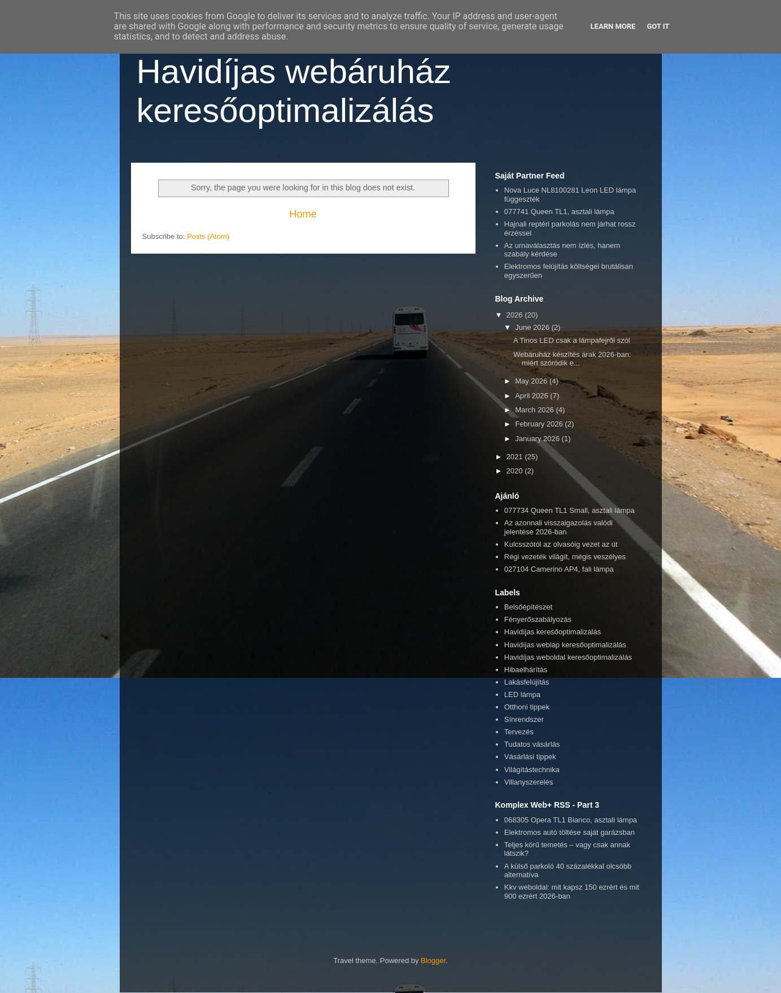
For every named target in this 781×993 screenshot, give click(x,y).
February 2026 (540, 424)
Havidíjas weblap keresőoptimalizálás (565, 645)
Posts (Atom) (208, 236)
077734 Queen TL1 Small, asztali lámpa (569, 510)
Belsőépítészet (528, 607)
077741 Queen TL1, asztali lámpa (559, 211)
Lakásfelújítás (526, 682)
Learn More (613, 26)
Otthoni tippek (526, 707)
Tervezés (519, 732)
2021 (516, 456)
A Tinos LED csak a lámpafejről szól (571, 340)
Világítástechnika (532, 769)
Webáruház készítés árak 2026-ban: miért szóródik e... (572, 359)
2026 (516, 315)
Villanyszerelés (528, 782)
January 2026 (538, 438)
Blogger (433, 960)
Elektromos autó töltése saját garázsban (569, 832)
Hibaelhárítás (526, 669)
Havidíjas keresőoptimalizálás (552, 632)
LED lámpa (522, 694)
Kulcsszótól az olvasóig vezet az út (561, 544)
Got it (658, 26)
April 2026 (532, 395)
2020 (516, 471)
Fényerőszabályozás (537, 619)
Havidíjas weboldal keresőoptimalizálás (568, 657)
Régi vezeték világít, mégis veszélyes (565, 556)
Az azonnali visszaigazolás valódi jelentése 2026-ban (558, 527)
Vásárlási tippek (530, 756)
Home (303, 214)
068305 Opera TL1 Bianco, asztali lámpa (570, 820)
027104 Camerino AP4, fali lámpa (559, 569)
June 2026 (533, 327)
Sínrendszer (524, 719)
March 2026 (535, 410)
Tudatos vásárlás (532, 744)
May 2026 (532, 381)
